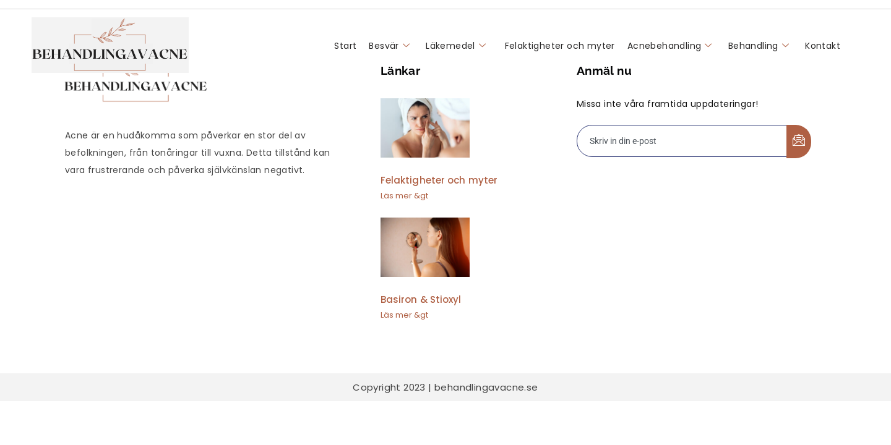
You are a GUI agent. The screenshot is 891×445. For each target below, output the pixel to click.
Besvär (389, 46)
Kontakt (822, 46)
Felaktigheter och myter (558, 46)
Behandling (758, 46)
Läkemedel (456, 46)
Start (345, 46)
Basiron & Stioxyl (421, 299)
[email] (682, 141)
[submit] (798, 141)
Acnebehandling (669, 46)
